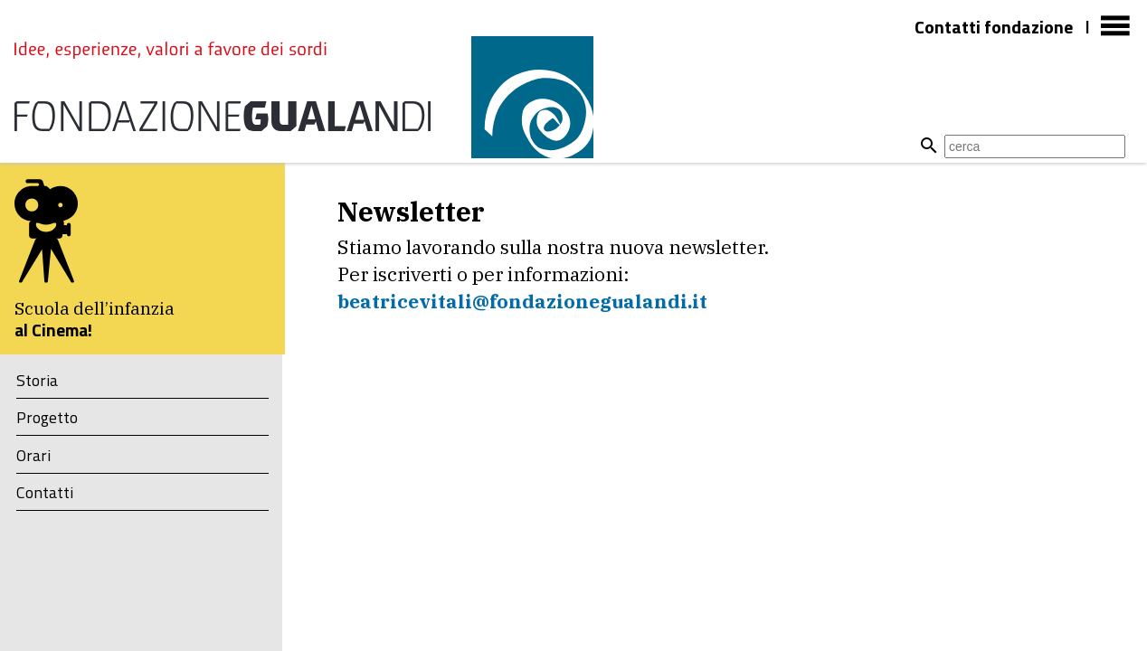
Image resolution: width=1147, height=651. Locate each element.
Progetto (47, 417)
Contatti (44, 492)
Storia (37, 380)
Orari (33, 455)
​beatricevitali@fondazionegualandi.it (522, 301)
